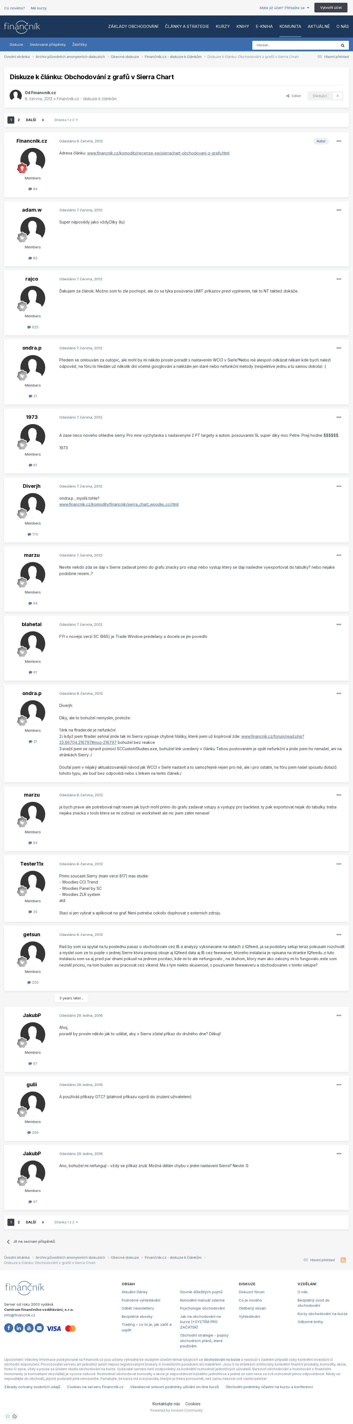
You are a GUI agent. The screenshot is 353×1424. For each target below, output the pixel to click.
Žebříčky (79, 44)
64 (33, 603)
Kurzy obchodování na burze (322, 1313)
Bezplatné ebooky (137, 1316)
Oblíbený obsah (252, 1308)
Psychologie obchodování (202, 1308)
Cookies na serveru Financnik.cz (95, 1387)
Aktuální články (135, 1292)
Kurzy (223, 26)
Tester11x (32, 864)
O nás (342, 26)
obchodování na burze (222, 1360)
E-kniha (264, 26)
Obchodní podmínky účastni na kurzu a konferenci (269, 1387)
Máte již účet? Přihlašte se (284, 8)
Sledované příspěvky (48, 44)
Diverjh (32, 486)
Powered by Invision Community (176, 1410)
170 (33, 534)
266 (33, 1132)
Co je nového (250, 1300)
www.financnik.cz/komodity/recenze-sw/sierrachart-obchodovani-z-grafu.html (158, 153)
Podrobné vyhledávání (141, 1300)
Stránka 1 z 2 (66, 120)
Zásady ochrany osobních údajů (32, 1387)
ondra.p (31, 348)
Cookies (192, 1403)
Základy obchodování (133, 26)
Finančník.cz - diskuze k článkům (87, 98)
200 (33, 982)
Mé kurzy (39, 8)
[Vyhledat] (279, 45)
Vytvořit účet (331, 7)
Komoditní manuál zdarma (202, 1300)
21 (33, 396)
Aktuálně (319, 26)
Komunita (290, 26)
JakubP (32, 1015)
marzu (32, 555)
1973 (32, 417)
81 (33, 465)
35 (33, 911)
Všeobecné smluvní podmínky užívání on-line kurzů (174, 1387)
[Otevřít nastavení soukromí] (8, 1416)
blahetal (32, 624)
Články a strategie (187, 26)
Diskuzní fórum (251, 1292)
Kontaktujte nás (166, 1403)
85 (33, 258)
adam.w (32, 210)
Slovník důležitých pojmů (201, 1292)
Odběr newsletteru (138, 1308)
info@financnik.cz (19, 1315)
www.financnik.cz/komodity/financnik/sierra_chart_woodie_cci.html (119, 504)
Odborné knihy (310, 1321)
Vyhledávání (249, 1316)
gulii (31, 1084)
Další (31, 120)
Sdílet (293, 96)
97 (33, 1063)
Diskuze (16, 44)
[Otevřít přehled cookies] (14, 1416)
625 (33, 327)
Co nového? (14, 8)
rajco (31, 279)
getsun (31, 934)
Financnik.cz (43, 92)
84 (33, 189)
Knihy (242, 26)
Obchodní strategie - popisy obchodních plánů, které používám (204, 1340)
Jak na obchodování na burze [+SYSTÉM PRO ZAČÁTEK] (200, 1321)
